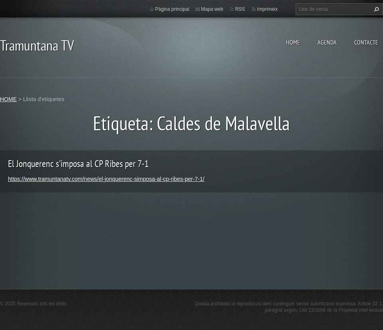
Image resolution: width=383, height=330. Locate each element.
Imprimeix (267, 9)
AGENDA (327, 42)
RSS (240, 9)
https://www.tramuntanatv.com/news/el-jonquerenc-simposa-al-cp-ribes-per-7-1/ (106, 179)
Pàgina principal (172, 9)
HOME (293, 42)
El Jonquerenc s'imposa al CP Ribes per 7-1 (78, 163)
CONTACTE (366, 42)
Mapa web (212, 9)
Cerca (375, 9)
